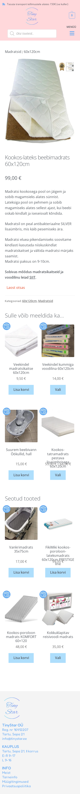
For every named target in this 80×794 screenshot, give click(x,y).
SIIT (32, 277)
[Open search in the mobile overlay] (32, 33)
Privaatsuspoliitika (16, 786)
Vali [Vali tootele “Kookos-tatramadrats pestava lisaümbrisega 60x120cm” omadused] (58, 475)
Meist (6, 772)
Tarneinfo (9, 777)
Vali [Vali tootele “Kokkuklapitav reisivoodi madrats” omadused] (58, 657)
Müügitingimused (15, 781)
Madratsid (13, 51)
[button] (72, 33)
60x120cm (32, 51)
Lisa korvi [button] (21, 389)
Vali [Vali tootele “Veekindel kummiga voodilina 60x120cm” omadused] (58, 389)
